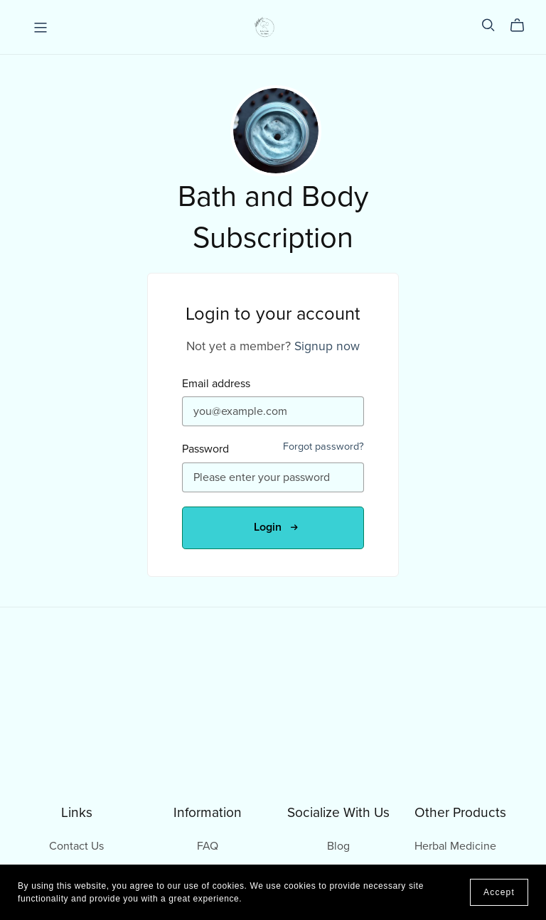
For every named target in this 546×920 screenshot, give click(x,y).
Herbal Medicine (455, 846)
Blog (338, 846)
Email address (216, 384)
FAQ (207, 846)
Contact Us (76, 846)
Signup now (327, 346)
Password (205, 449)
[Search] (488, 25)
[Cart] (522, 25)
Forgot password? (323, 446)
